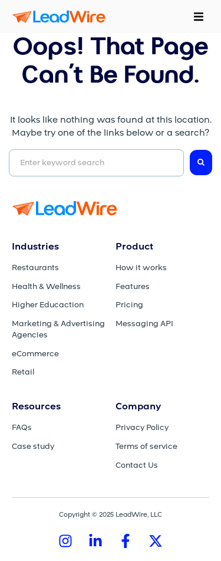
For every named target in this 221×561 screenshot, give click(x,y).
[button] (198, 16)
